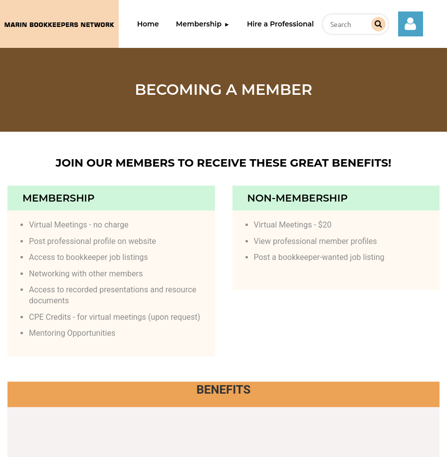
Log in (410, 23)
